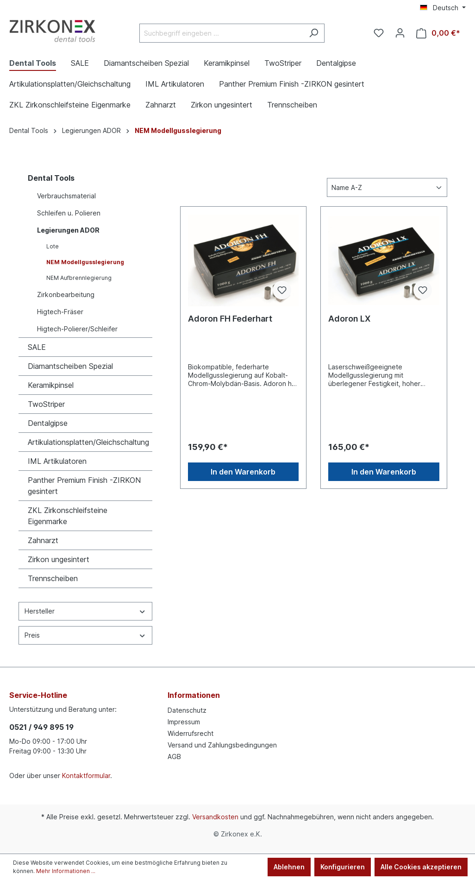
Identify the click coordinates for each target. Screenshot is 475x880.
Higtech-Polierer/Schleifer (77, 329)
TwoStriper (46, 404)
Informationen (194, 695)
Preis (85, 635)
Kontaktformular (86, 775)
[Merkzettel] (378, 33)
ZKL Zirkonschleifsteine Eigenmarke (67, 516)
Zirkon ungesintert (58, 559)
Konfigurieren (342, 867)
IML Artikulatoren (57, 461)
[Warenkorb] (438, 33)
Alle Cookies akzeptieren (421, 867)
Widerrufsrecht (190, 733)
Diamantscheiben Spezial (70, 366)
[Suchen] (314, 33)
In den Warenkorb (243, 471)
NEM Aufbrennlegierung (79, 277)
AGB (174, 756)
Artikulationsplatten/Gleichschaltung (88, 442)
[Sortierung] (387, 187)
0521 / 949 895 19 (41, 727)
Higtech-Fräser (60, 312)
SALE (37, 347)
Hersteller (85, 611)
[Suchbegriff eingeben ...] (221, 33)
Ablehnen (289, 867)
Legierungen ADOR (68, 230)
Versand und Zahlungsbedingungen (222, 745)
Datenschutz (187, 710)
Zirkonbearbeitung (65, 294)
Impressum (184, 722)
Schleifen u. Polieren (68, 213)
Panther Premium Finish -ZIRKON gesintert (84, 485)
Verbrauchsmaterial (66, 196)
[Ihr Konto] (400, 33)
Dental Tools (51, 178)
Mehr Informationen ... (65, 870)
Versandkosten (215, 817)
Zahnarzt (43, 540)
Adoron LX (349, 318)
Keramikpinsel (51, 385)
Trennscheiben (53, 578)
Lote (52, 246)
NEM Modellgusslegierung (85, 262)
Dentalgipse (48, 423)
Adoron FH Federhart (230, 318)
